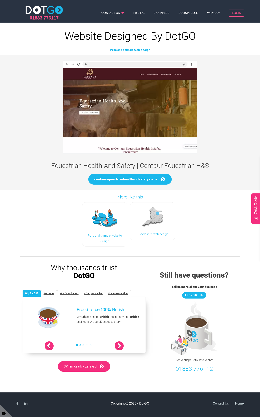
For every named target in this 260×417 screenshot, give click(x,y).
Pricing (138, 13)
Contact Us (221, 403)
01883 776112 (194, 368)
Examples (161, 13)
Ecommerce (188, 13)
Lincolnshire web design (152, 234)
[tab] (32, 293)
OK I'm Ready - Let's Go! (80, 366)
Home (239, 403)
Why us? (213, 13)
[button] (51, 345)
